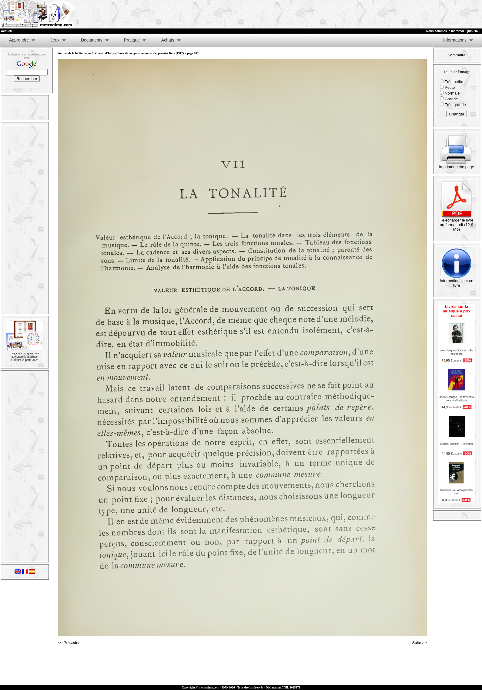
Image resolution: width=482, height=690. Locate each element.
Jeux (54, 40)
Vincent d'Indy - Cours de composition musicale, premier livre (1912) (139, 53)
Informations (455, 40)
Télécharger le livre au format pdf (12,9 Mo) (457, 223)
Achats (167, 40)
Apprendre (19, 40)
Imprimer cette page (456, 165)
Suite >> (419, 642)
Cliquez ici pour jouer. (24, 360)
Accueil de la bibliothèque (74, 53)
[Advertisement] (407, 14)
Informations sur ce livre (457, 281)
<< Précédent (70, 642)
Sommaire (456, 55)
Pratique (132, 40)
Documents (91, 40)
